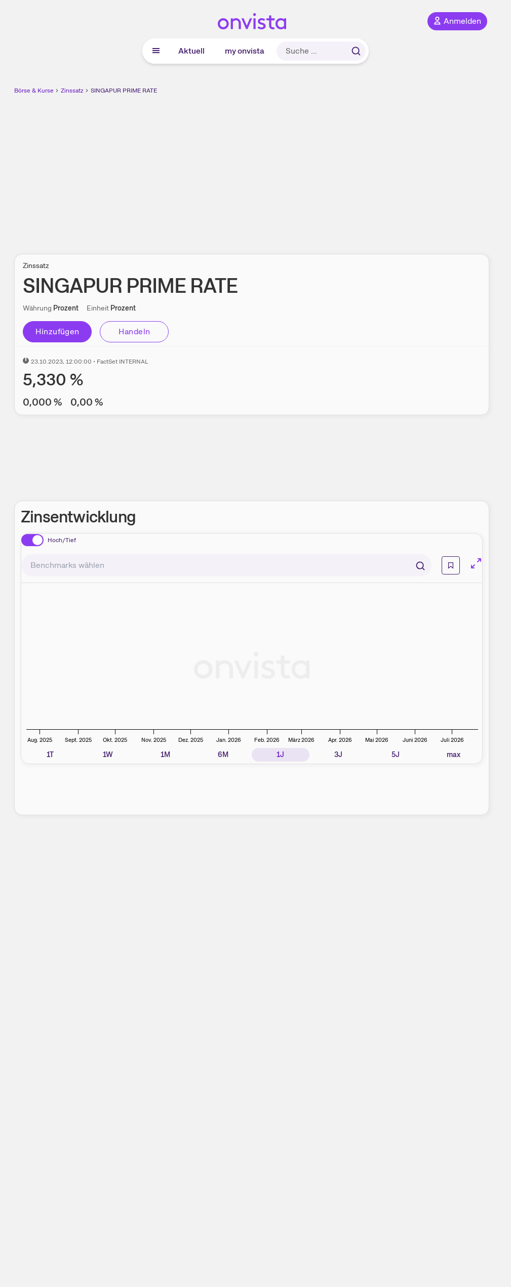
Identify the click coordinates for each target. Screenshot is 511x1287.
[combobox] (226, 565)
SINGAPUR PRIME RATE (124, 90)
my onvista (244, 51)
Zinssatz (72, 90)
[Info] (451, 565)
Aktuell (191, 51)
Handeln (134, 331)
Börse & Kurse (34, 90)
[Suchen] (420, 565)
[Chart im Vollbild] (476, 563)
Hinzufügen (57, 331)
